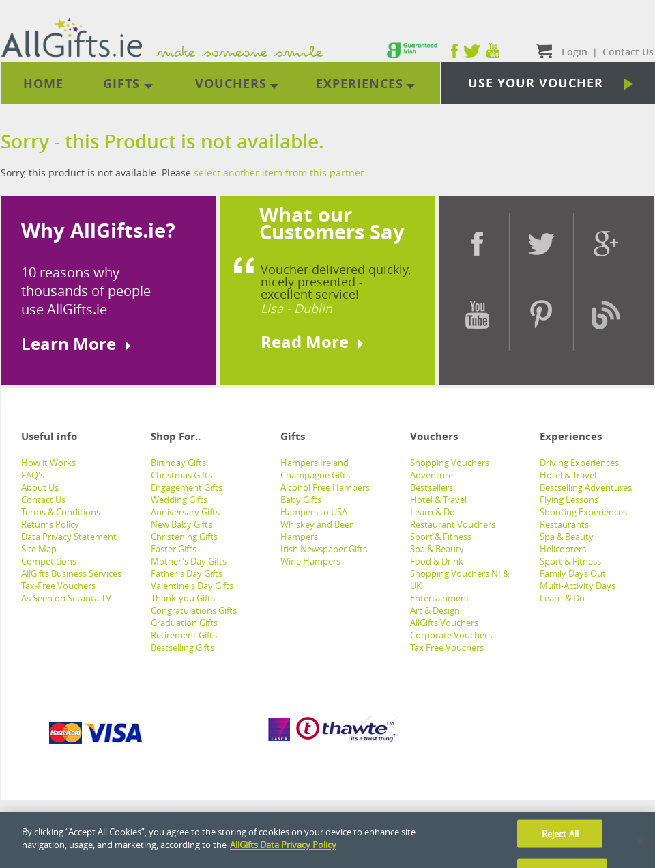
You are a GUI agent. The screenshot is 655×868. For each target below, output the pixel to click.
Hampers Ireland (314, 463)
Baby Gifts (300, 499)
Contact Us (43, 499)
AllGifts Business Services (71, 573)
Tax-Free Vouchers (58, 586)
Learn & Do (432, 512)
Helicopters (563, 549)
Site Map (39, 549)
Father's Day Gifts (186, 573)
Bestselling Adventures (586, 487)
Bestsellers (431, 487)
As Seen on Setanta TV (66, 598)
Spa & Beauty (437, 549)
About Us (40, 487)
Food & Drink (436, 561)
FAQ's (32, 475)
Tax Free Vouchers (447, 647)
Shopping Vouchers (449, 463)
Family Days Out (573, 573)
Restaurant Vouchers (452, 524)
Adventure (431, 475)
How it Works (48, 463)
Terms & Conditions (60, 512)
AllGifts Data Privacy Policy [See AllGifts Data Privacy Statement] (283, 845)
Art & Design (435, 610)
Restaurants (564, 524)
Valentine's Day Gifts (192, 586)
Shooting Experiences (583, 512)
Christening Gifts (184, 536)
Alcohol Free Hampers (325, 487)
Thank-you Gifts (183, 598)
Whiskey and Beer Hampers (316, 530)
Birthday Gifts (178, 463)
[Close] (640, 841)
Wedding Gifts (179, 499)
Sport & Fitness (440, 536)
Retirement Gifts (184, 635)
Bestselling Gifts (182, 647)
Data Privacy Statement (69, 536)
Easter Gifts (173, 549)
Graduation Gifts (184, 622)
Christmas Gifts (181, 475)
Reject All (560, 833)
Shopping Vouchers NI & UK (459, 579)
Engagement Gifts (186, 487)
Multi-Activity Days (577, 586)
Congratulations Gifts (194, 610)
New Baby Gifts (181, 524)
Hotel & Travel (438, 499)
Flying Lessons (569, 499)
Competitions (48, 561)
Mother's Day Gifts (189, 561)
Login (574, 51)
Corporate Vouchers (451, 635)
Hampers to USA (313, 512)
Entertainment (439, 598)
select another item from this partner (279, 172)
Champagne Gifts (315, 475)
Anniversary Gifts (185, 512)
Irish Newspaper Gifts (323, 549)
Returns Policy (50, 524)
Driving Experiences (579, 463)
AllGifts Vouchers (444, 622)
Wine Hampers (310, 561)
